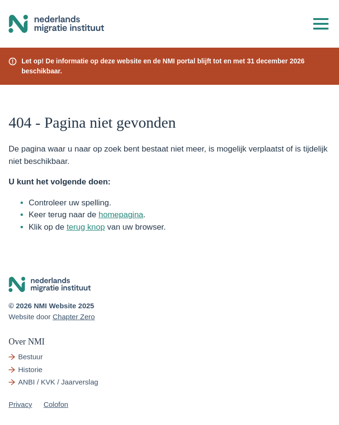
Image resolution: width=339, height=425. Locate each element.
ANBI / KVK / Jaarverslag (58, 382)
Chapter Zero (74, 317)
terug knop (85, 227)
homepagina (120, 214)
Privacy (20, 404)
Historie (30, 369)
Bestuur (30, 357)
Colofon (55, 404)
